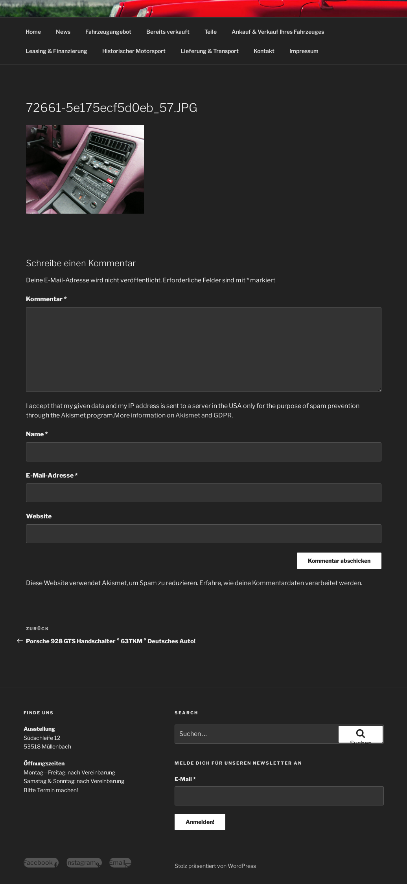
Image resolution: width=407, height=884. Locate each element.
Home (33, 31)
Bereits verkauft (168, 31)
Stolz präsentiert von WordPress (215, 865)
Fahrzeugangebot (108, 31)
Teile (210, 31)
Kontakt (264, 51)
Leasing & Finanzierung (56, 51)
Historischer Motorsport (134, 51)
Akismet (73, 415)
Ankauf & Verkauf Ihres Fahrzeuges (278, 31)
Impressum (304, 51)
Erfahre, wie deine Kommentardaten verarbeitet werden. (280, 583)
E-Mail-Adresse (52, 475)
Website (39, 516)
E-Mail (185, 779)
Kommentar (46, 299)
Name (37, 434)
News (63, 31)
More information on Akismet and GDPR (173, 415)
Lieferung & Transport (209, 51)
